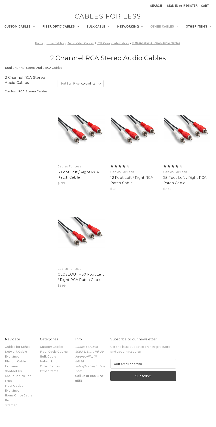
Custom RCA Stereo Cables (26, 91)
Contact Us (13, 371)
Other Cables (164, 26)
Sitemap (11, 405)
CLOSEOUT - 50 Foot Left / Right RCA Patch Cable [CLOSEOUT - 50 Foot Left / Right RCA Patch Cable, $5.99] (81, 277)
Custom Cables (19, 26)
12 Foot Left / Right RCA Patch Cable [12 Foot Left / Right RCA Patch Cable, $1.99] (131, 180)
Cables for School (18, 347)
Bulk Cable (98, 26)
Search (156, 6)
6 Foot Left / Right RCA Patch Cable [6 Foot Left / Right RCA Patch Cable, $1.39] (78, 174)
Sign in (172, 6)
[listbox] (88, 83)
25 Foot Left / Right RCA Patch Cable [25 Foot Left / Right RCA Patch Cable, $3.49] (185, 180)
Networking (130, 26)
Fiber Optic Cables (60, 26)
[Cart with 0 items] (204, 5)
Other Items (199, 26)
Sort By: (65, 83)
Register (190, 6)
